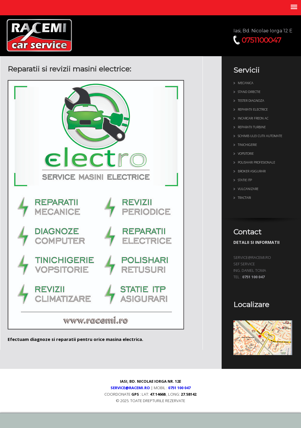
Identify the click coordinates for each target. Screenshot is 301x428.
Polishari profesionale (256, 162)
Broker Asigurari (252, 171)
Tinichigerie (247, 144)
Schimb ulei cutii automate (260, 136)
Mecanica (245, 83)
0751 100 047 (179, 387)
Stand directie (249, 91)
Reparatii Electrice (253, 109)
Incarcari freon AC (253, 118)
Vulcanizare (248, 188)
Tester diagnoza (251, 100)
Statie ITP (245, 180)
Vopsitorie (246, 153)
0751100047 (261, 40)
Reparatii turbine (252, 127)
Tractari (244, 197)
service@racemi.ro (130, 387)
